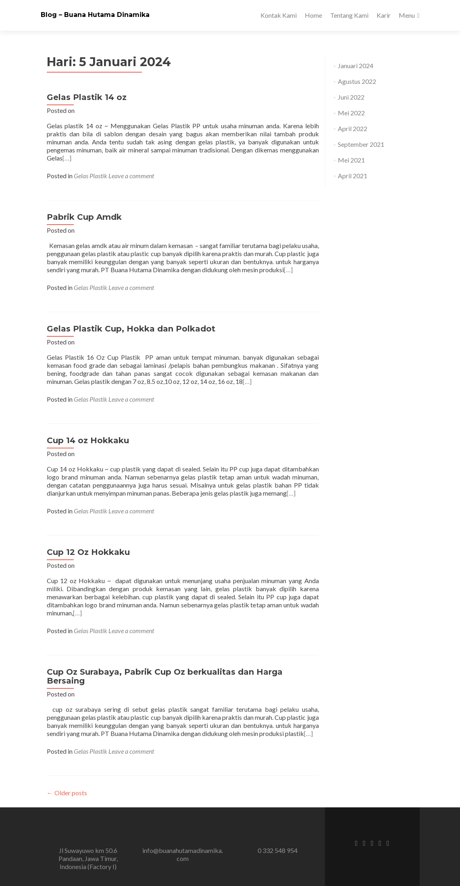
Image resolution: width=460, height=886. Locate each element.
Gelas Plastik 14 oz (87, 97)
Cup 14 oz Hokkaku (88, 440)
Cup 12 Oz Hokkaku (88, 552)
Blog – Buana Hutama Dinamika (95, 15)
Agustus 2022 (357, 81)
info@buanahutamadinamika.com (182, 854)
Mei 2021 (351, 160)
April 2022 (352, 128)
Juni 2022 (351, 97)
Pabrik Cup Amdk (84, 217)
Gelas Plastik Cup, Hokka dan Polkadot (131, 329)
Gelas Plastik (90, 175)
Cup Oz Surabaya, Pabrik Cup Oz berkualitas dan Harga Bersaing (165, 676)
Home (313, 15)
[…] (66, 158)
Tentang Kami (349, 15)
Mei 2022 (351, 113)
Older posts (67, 792)
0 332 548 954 (278, 850)
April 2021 (352, 175)
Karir (384, 15)
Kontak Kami (278, 15)
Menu (407, 15)
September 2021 (361, 144)
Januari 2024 (355, 65)
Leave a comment (131, 175)
